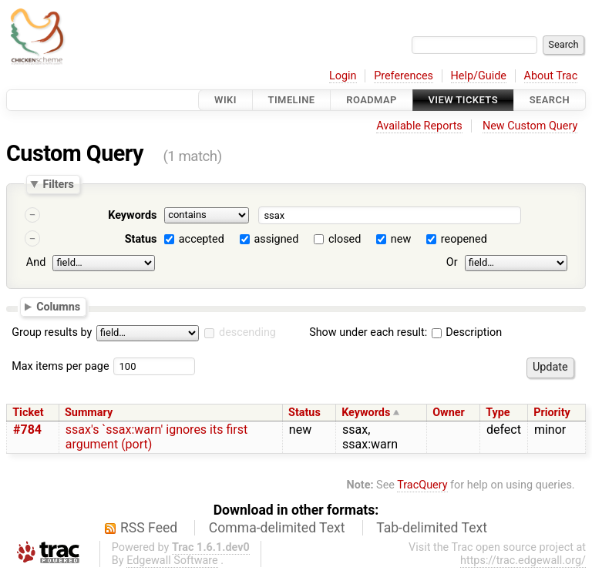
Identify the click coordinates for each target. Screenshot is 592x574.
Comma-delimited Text (277, 527)
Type (498, 412)
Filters (57, 184)
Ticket (27, 412)
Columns (58, 306)
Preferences (403, 75)
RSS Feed (148, 527)
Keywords (132, 215)
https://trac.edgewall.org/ (523, 560)
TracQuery (422, 485)
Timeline (291, 100)
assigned (276, 239)
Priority (551, 412)
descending (247, 332)
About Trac (551, 75)
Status (141, 239)
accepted (201, 239)
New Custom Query (530, 126)
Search (550, 100)
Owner (448, 412)
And (35, 262)
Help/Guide (478, 75)
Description (467, 332)
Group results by (52, 332)
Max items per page (60, 366)
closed (344, 239)
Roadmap (371, 100)
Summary (89, 412)
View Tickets (463, 100)
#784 (27, 429)
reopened (464, 239)
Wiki (225, 100)
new (401, 239)
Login (343, 75)
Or (452, 262)
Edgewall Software (172, 560)
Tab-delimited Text (431, 527)
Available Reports (419, 126)
